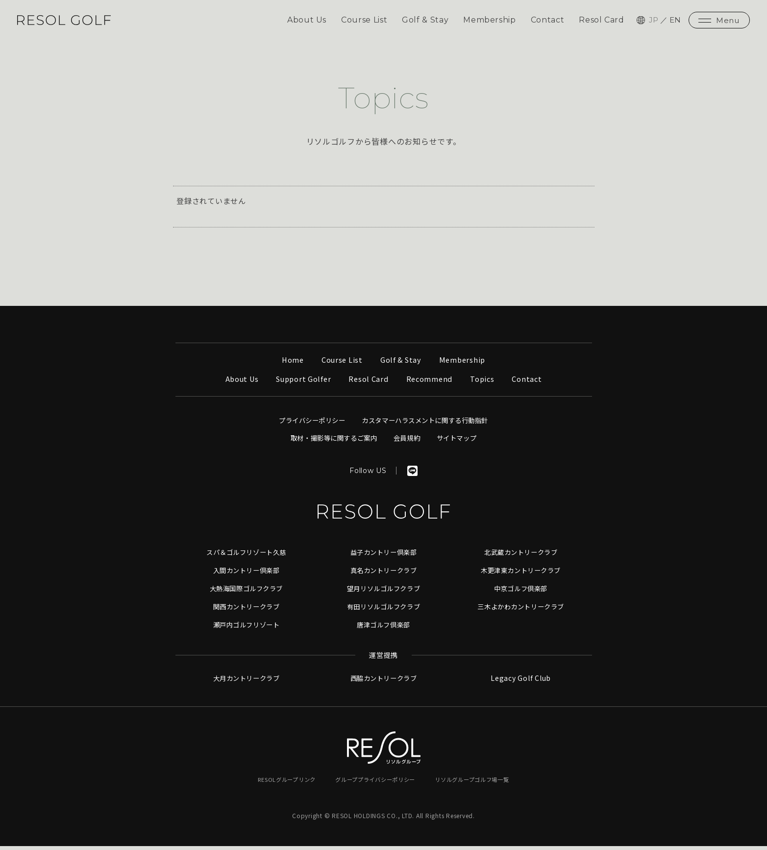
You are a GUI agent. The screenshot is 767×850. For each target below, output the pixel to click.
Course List (362, 21)
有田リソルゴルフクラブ (383, 611)
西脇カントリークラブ (383, 682)
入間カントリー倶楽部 (246, 575)
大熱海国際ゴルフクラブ (246, 593)
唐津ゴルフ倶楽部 (384, 628)
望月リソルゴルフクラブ (383, 593)
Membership (488, 21)
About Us (304, 21)
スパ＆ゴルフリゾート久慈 (246, 557)
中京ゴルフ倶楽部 (521, 593)
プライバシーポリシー (307, 425)
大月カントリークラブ (246, 682)
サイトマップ (461, 443)
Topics (485, 384)
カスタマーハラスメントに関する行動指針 (427, 425)
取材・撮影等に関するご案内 (331, 443)
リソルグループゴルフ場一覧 (478, 783)
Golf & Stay (423, 21)
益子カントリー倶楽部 (383, 557)
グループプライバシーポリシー (375, 783)
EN (675, 21)
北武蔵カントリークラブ (520, 557)
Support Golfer (302, 384)
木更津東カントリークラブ (520, 575)
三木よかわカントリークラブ (521, 611)
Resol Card (601, 21)
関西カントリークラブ (246, 611)
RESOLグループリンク (280, 783)
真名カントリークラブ (383, 575)
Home (290, 365)
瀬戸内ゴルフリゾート (246, 628)
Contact (547, 21)
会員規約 (409, 443)
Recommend (431, 384)
